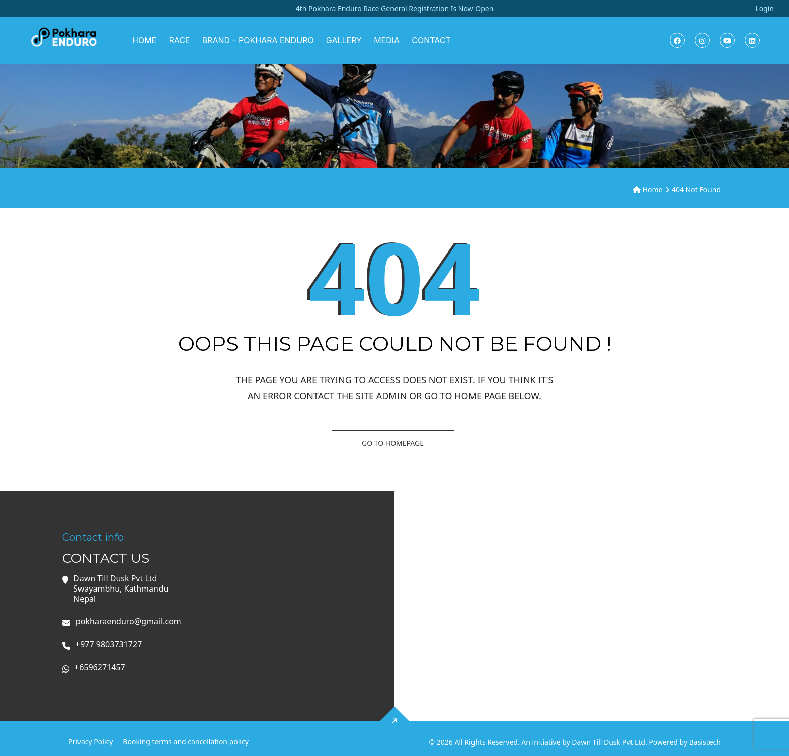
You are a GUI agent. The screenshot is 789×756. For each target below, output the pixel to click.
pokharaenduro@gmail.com (128, 621)
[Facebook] (677, 40)
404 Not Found (696, 189)
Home (144, 40)
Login (764, 8)
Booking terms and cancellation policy (185, 741)
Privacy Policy (90, 741)
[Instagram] (702, 40)
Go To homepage (393, 443)
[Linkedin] (752, 40)
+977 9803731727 (108, 644)
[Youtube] (727, 40)
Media (387, 40)
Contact (431, 40)
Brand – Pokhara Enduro (258, 40)
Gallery (344, 40)
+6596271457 (99, 667)
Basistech (705, 742)
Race (179, 40)
